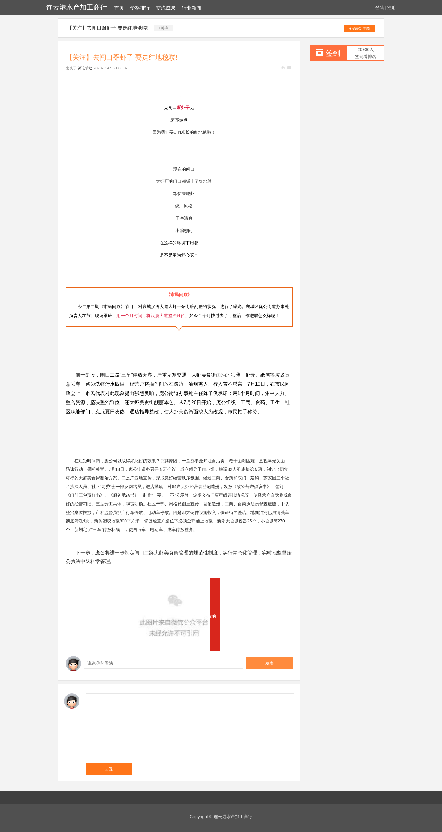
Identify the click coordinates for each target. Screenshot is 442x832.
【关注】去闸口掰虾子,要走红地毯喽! (108, 27)
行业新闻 (191, 7)
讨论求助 (85, 68)
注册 (391, 7)
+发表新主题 (359, 28)
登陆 (379, 7)
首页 (119, 7)
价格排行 (140, 7)
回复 (108, 768)
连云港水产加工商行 (76, 7)
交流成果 (166, 7)
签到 (333, 53)
